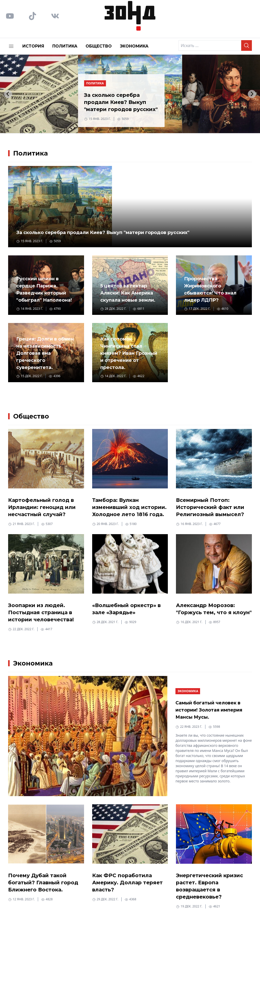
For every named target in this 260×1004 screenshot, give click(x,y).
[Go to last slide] (8, 94)
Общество (99, 46)
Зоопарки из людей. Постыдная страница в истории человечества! (41, 612)
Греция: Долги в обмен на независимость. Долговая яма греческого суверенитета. (45, 353)
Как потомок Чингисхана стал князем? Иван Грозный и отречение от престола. (128, 353)
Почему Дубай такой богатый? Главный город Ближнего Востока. (43, 882)
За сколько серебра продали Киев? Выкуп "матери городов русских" (121, 102)
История (33, 46)
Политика (64, 46)
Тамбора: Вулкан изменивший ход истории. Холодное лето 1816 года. (129, 507)
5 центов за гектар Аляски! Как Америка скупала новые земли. (127, 293)
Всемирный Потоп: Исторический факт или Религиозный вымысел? (210, 507)
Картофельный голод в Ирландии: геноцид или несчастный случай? (42, 507)
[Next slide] (252, 94)
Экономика (134, 46)
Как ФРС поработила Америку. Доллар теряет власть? (127, 882)
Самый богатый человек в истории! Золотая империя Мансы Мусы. (208, 710)
